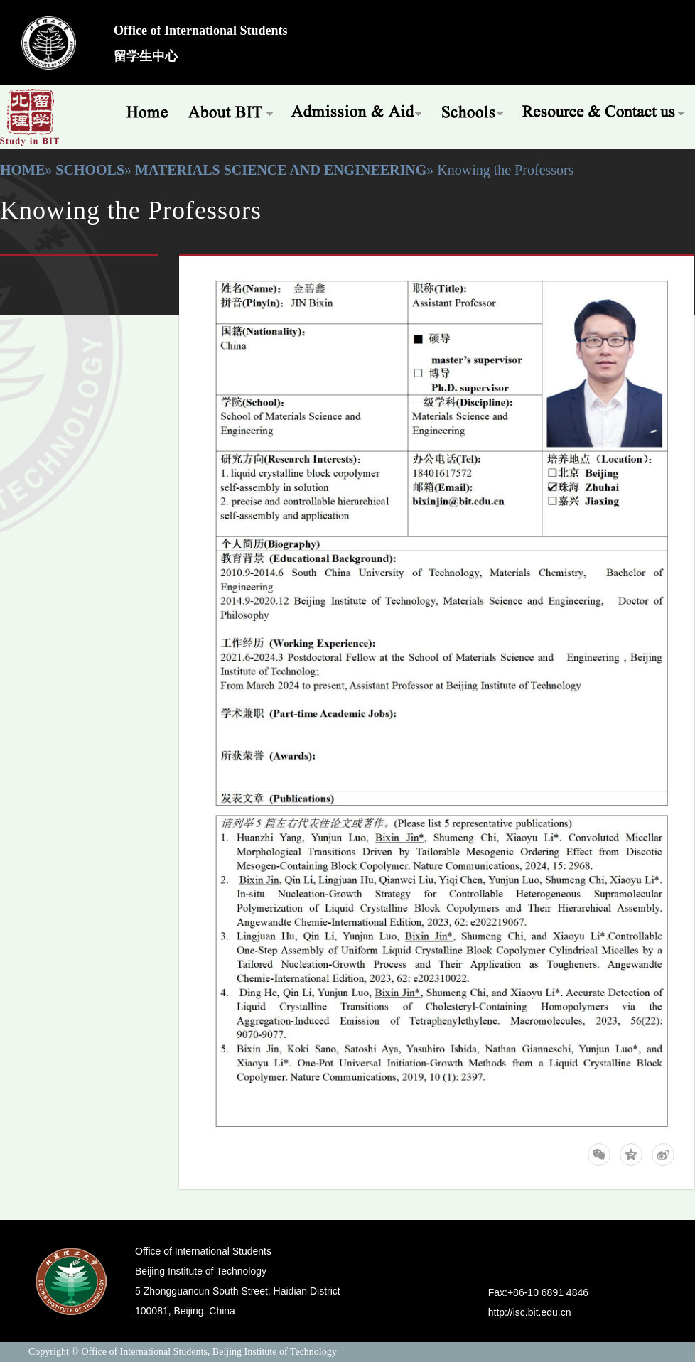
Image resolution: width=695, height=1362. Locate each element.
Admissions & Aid (358, 110)
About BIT (231, 110)
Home (142, 110)
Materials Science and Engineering (280, 170)
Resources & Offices (604, 110)
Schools (473, 110)
